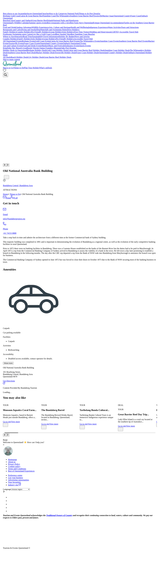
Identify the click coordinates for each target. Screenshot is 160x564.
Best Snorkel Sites (63, 34)
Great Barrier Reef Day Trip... (133, 414)
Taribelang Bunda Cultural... (94, 410)
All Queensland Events (12, 41)
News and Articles (82, 36)
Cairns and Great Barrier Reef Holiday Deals (86, 50)
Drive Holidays (73, 30)
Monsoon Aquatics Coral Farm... (19, 410)
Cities (12, 20)
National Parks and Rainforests (66, 20)
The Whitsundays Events (90, 41)
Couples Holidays (24, 32)
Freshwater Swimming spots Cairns (17, 34)
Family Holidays (10, 32)
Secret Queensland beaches (38, 13)
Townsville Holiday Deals (65, 52)
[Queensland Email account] (9, 511)
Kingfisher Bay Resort (12, 48)
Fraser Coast (135, 16)
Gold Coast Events (42, 41)
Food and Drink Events (32, 46)
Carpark (6, 328)
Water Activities (114, 27)
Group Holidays (55, 32)
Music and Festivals (56, 46)
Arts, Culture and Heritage (60, 27)
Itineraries (19, 36)
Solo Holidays (68, 32)
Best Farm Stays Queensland (82, 23)
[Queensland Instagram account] (9, 497)
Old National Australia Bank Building (28, 170)
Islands (50, 20)
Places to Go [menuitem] (8, 68)
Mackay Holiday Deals (45, 52)
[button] (4, 165)
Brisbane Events (28, 41)
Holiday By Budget (67, 36)
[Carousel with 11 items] (80, 416)
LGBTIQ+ (115, 32)
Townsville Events (16, 43)
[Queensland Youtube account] (9, 508)
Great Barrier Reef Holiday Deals (57, 57)
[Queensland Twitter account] (9, 504)
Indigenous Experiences (98, 27)
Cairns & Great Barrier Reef (31, 16)
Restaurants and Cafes (12, 30)
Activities (7, 346)
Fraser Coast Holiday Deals (87, 52)
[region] (80, 249)
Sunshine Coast (49, 16)
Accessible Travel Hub (129, 32)
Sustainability (37, 36)
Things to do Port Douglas (89, 13)
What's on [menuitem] (43, 68)
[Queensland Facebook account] (9, 501)
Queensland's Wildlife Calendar (16, 23)
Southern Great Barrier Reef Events (133, 41)
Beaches (6, 20)
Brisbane (7, 16)
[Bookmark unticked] (6, 177)
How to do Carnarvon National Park (64, 13)
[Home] (12, 65)
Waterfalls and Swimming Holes (53, 30)
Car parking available (12, 333)
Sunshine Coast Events (109, 41)
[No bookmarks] (4, 71)
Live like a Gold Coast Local (44, 34)
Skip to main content (11, 59)
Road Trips (27, 36)
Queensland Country (122, 16)
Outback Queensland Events (74, 43)
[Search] (5, 74)
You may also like (14, 397)
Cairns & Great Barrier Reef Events (65, 41)
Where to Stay (9, 36)
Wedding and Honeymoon (100, 32)
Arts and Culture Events (13, 46)
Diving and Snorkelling (30, 30)
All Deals (7, 57)
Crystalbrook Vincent (30, 48)
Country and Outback (23, 20)
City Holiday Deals (36, 57)
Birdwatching (13, 350)
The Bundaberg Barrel (53, 410)
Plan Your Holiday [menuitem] (31, 68)
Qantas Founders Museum (50, 48)
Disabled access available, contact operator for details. (30, 359)
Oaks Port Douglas (68, 48)
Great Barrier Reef (39, 20)
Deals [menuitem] (49, 68)
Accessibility (8, 354)
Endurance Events (72, 46)
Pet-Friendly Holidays (40, 32)
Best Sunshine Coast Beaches (83, 34)
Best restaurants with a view (58, 23)
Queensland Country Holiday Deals (113, 52)
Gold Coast (15, 16)
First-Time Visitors (82, 32)
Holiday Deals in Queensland (15, 50)
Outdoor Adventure (24, 27)
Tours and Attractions (130, 27)
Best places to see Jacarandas (15, 13)
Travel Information (51, 36)
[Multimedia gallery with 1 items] (80, 122)
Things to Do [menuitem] (18, 68)
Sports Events (85, 46)
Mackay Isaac (108, 16)
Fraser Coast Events (32, 43)
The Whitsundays (63, 16)
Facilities (6, 337)
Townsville (97, 16)
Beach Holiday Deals (19, 57)
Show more (8, 363)
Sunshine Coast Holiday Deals (117, 50)
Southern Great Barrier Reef (81, 16)
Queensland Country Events (51, 43)
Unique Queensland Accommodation (109, 23)
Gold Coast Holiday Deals (57, 50)
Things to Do (15, 194)
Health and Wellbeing (79, 27)
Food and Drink (9, 27)
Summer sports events (38, 23)
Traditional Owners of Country (59, 515)
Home (5, 194)
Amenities (9, 269)
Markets (45, 46)
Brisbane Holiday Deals (37, 50)
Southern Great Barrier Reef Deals (22, 52)
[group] (20, 414)
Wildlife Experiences (40, 27)
